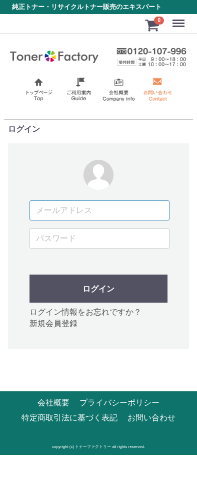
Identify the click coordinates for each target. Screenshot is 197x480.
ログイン (98, 289)
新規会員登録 (54, 323)
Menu (180, 19)
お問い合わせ (152, 418)
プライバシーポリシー (120, 403)
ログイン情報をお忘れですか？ (86, 312)
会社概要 (54, 403)
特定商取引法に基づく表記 (70, 418)
